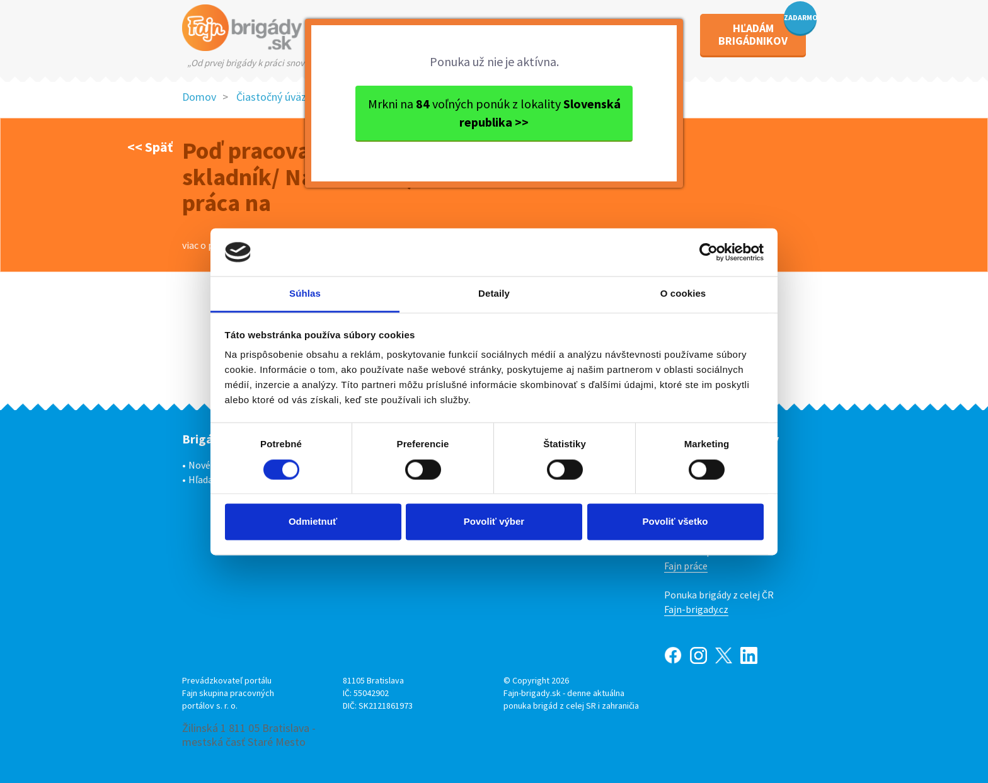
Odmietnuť (313, 522)
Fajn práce (686, 565)
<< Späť (150, 147)
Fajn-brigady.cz (696, 609)
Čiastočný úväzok (277, 96)
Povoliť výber (494, 522)
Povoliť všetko (675, 522)
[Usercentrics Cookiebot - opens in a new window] (708, 252)
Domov (199, 96)
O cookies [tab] (683, 294)
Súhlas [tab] (305, 294)
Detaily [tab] (494, 294)
